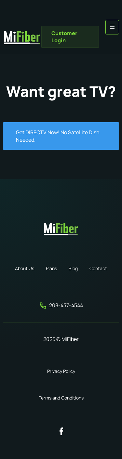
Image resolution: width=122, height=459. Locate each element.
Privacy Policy (61, 371)
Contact (98, 268)
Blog (73, 268)
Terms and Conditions (61, 398)
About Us (24, 268)
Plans (51, 268)
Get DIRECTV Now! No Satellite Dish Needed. (58, 136)
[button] (112, 27)
